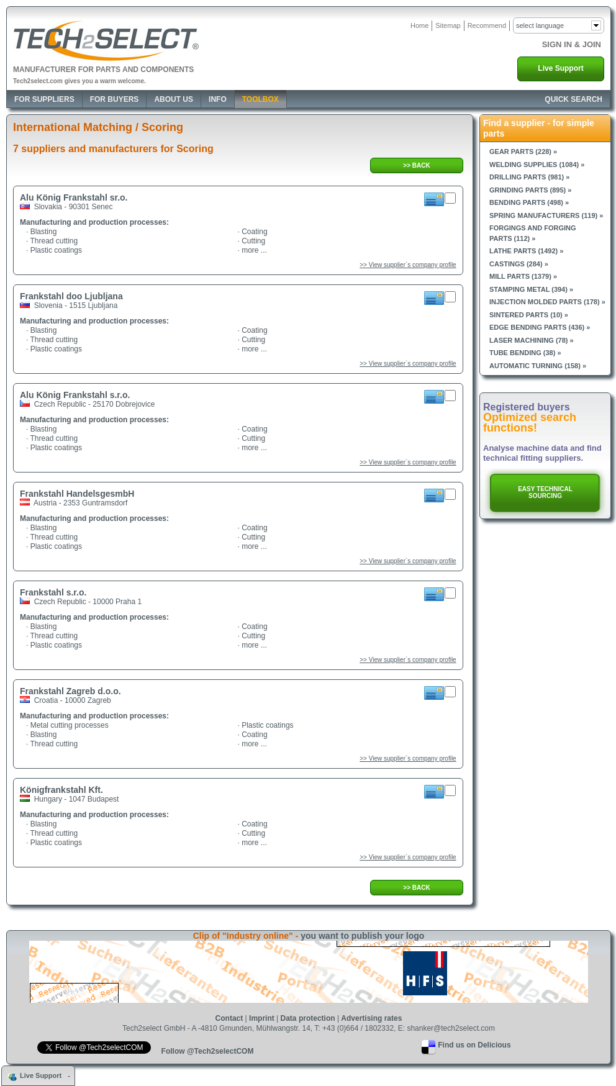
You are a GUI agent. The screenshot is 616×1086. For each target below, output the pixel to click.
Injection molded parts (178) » (547, 301)
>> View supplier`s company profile (408, 264)
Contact (229, 1018)
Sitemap (447, 25)
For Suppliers (44, 99)
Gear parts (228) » (523, 151)
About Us (173, 99)
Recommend (487, 25)
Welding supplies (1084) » (536, 164)
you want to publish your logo (362, 936)
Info (218, 99)
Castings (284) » (518, 264)
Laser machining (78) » (531, 340)
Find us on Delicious (474, 1045)
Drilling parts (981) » (529, 177)
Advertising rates (371, 1018)
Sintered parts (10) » (528, 315)
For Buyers (114, 99)
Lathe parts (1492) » (526, 251)
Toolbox (260, 99)
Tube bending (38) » (525, 352)
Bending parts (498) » (529, 202)
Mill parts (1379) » (523, 276)
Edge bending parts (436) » (539, 327)
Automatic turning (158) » (537, 365)
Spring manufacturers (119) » (546, 215)
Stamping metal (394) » (531, 289)
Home (419, 25)
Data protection (308, 1018)
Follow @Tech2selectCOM (207, 1051)
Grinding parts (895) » (530, 190)
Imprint (261, 1018)
